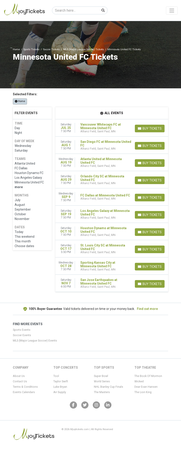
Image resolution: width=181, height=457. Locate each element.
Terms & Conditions (25, 386)
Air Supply (59, 392)
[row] (111, 128)
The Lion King (143, 392)
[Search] (75, 10)
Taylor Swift (60, 381)
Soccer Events (22, 335)
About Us (19, 376)
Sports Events (21, 329)
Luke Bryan (60, 386)
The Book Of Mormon (148, 376)
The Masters (102, 392)
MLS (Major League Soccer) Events (35, 340)
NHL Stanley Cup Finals (108, 386)
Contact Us (20, 381)
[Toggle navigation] (172, 11)
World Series (102, 381)
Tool (56, 376)
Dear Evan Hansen (146, 386)
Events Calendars (24, 392)
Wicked (139, 381)
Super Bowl (101, 376)
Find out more (147, 309)
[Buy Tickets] (150, 128)
